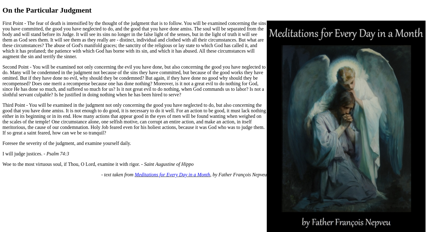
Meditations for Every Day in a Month (172, 174)
